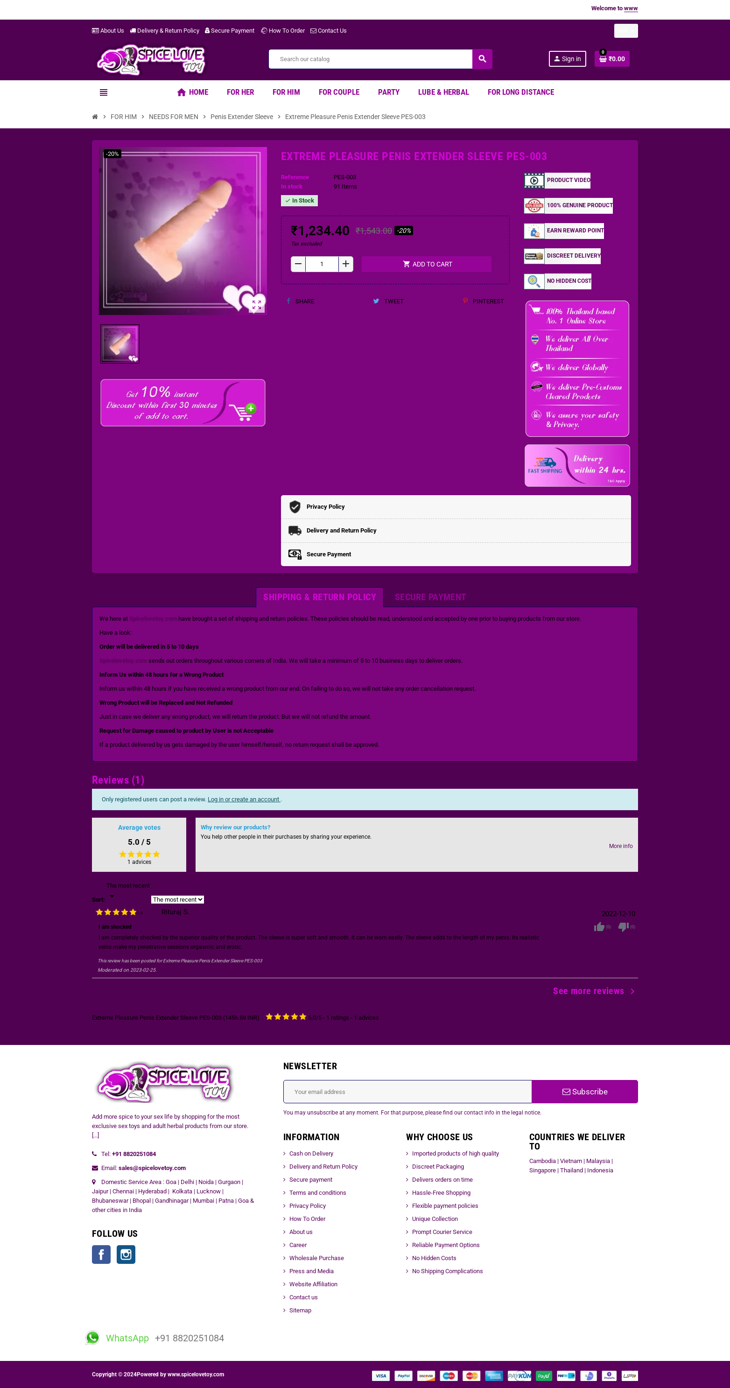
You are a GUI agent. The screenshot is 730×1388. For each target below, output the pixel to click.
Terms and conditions (317, 1192)
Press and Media (311, 1271)
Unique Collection (435, 1218)
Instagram (126, 1254)
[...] (95, 1135)
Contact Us (328, 30)
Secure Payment (229, 30)
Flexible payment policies (445, 1205)
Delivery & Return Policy (164, 30)
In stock (291, 186)
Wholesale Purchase (316, 1258)
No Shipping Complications (447, 1271)
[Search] (380, 59)
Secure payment (310, 1179)
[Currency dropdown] (626, 31)
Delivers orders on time (442, 1179)
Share (300, 301)
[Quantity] (322, 264)
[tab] (320, 597)
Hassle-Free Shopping (441, 1192)
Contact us (303, 1297)
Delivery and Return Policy (323, 1166)
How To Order (282, 30)
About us (301, 1231)
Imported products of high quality (455, 1153)
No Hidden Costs (434, 1258)
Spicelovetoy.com (153, 618)
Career (298, 1244)
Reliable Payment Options (446, 1244)
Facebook (101, 1254)
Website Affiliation (313, 1284)
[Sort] (128, 891)
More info (621, 846)
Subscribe (585, 1091)
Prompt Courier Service (442, 1231)
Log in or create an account (244, 799)
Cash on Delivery (311, 1153)
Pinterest (483, 301)
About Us (108, 30)
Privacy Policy (307, 1205)
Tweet (388, 301)
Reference (295, 177)
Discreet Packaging (438, 1166)
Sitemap (300, 1310)
